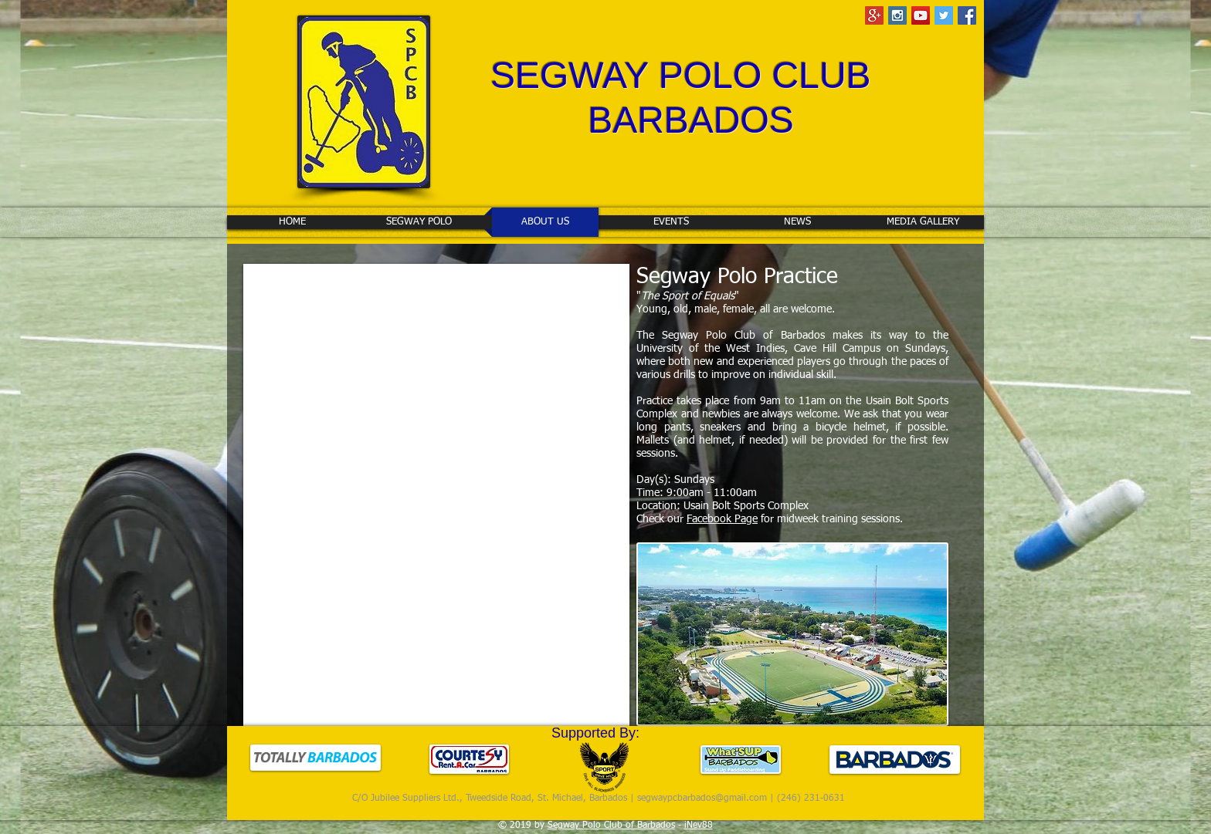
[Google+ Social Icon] (874, 15)
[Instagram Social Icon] (897, 15)
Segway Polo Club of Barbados (611, 825)
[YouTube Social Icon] (920, 15)
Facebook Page (722, 519)
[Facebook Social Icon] (967, 15)
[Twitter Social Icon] (944, 15)
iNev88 (698, 825)
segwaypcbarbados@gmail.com (702, 798)
